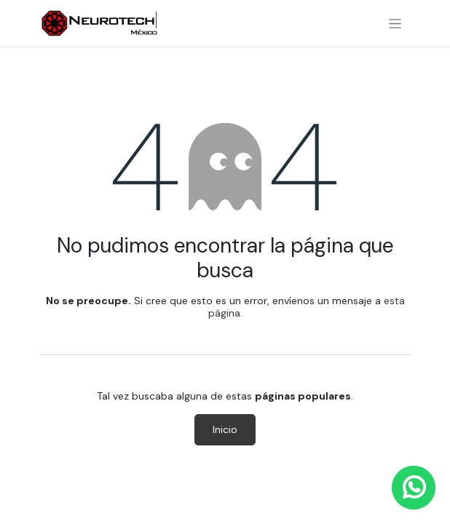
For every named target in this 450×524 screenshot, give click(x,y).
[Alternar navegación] (395, 23)
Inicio (225, 429)
